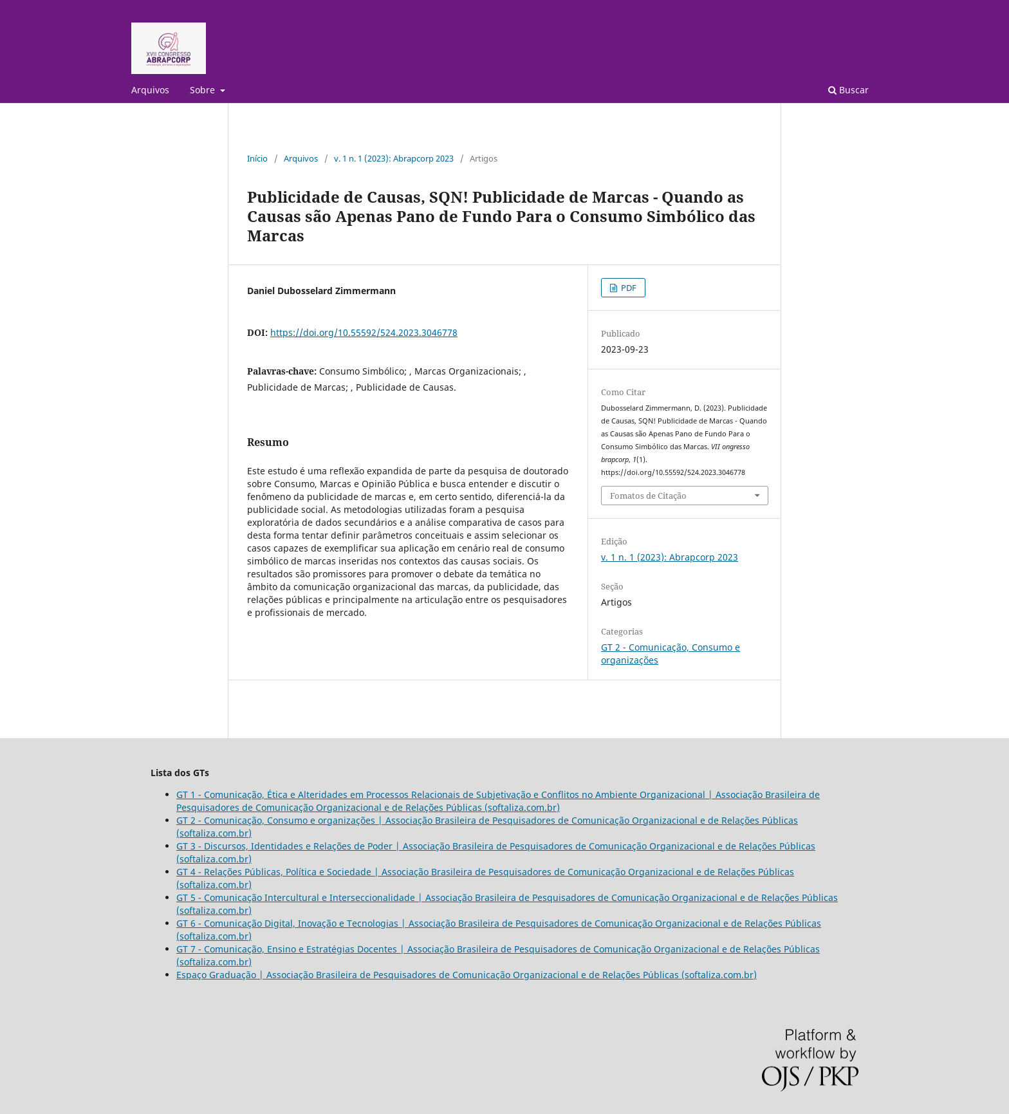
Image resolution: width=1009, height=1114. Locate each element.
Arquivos (150, 90)
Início (257, 158)
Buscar (848, 90)
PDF (627, 287)
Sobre (204, 90)
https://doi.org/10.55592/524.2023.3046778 (364, 332)
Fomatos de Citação (648, 495)
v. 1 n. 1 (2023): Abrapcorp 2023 (394, 158)
